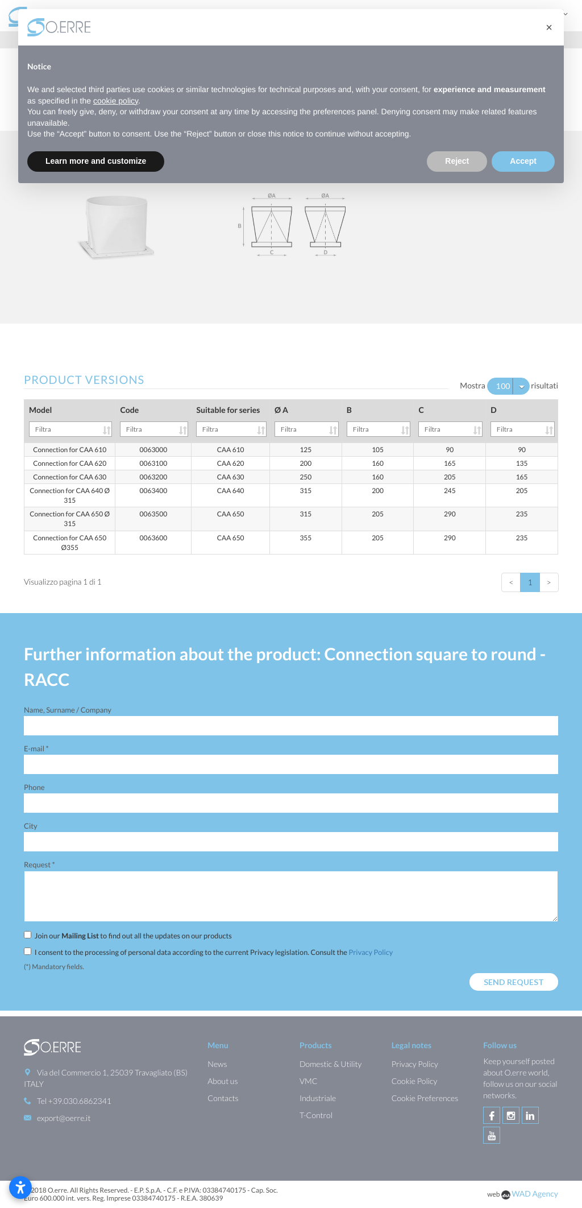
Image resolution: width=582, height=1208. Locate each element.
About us (222, 1081)
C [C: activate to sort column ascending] (450, 421)
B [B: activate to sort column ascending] (379, 421)
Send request (514, 982)
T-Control (316, 1115)
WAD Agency (535, 1193)
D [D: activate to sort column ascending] (522, 421)
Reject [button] (457, 161)
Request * (39, 864)
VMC (309, 1081)
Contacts (222, 1098)
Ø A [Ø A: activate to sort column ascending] (307, 421)
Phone (34, 787)
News (217, 1064)
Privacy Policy (370, 952)
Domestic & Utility (330, 1064)
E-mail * (36, 748)
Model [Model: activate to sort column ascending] (70, 421)
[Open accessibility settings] (20, 1187)
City (31, 825)
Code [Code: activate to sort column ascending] (154, 421)
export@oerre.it (63, 1118)
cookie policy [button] (115, 100)
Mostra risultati (509, 386)
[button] (549, 27)
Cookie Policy (415, 1081)
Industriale (318, 1098)
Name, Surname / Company (67, 709)
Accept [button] (523, 161)
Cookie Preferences (425, 1098)
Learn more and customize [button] (95, 161)
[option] (291, 227)
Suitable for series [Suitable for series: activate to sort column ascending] (231, 421)
